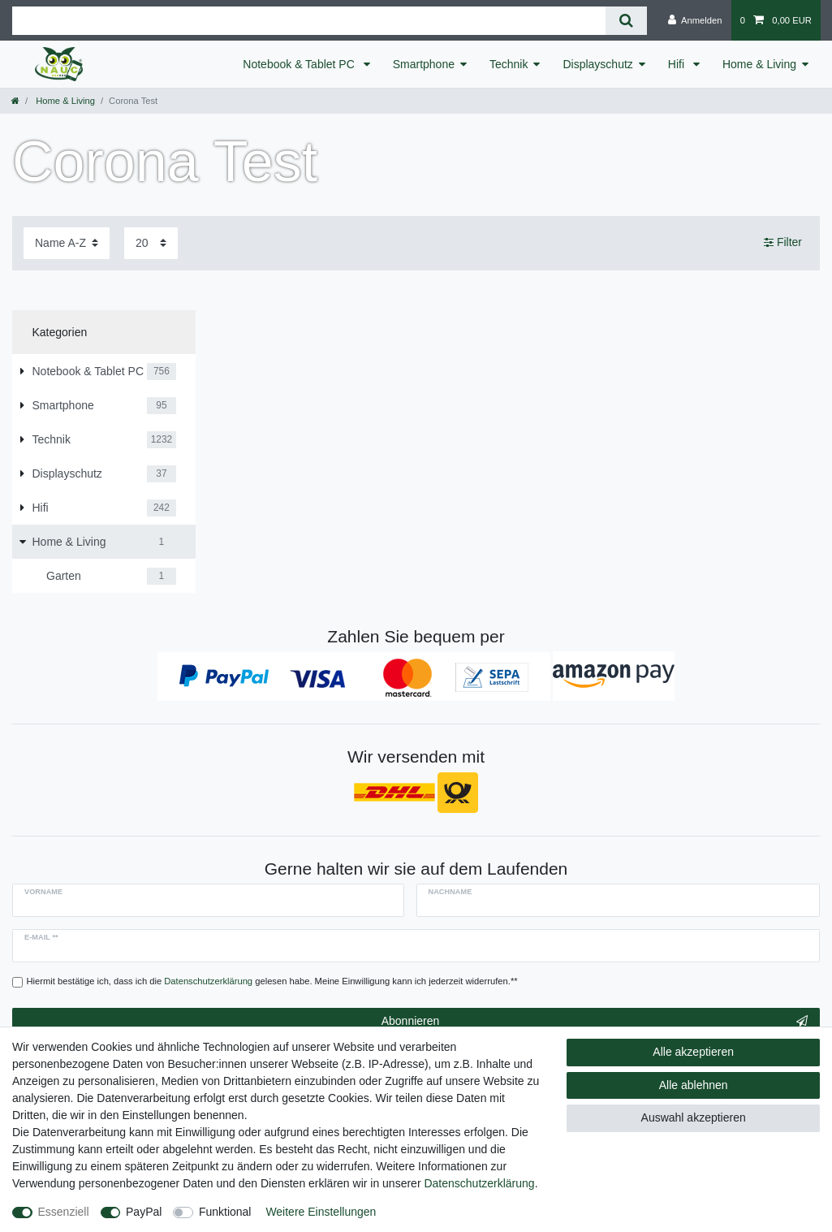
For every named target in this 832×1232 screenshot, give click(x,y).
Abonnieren (595, 1021)
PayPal (144, 1211)
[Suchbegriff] (309, 20)
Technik (508, 64)
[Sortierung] (67, 243)
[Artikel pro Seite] (151, 243)
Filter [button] (783, 243)
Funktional (225, 1211)
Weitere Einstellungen (320, 1211)
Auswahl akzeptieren (693, 1117)
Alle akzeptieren (693, 1051)
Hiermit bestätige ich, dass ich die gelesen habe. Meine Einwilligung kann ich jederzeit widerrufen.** (272, 981)
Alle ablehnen (693, 1085)
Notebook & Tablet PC (300, 64)
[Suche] (626, 20)
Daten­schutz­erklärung (479, 1183)
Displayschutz (597, 64)
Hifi (678, 64)
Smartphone (424, 64)
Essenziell (63, 1211)
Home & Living (759, 64)
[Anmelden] (695, 20)
